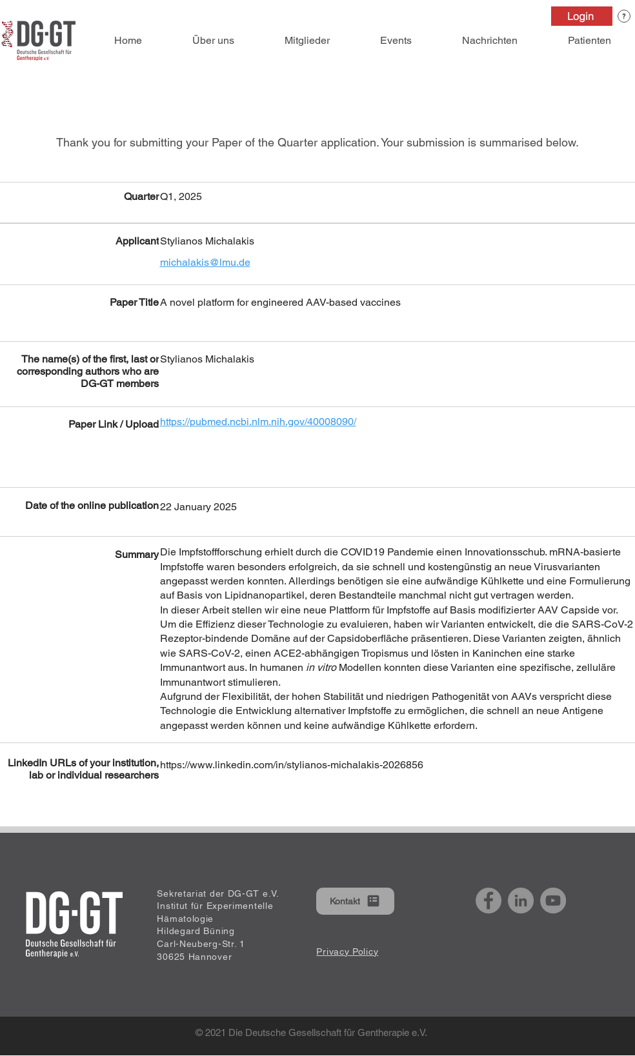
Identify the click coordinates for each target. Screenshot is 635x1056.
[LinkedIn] (521, 900)
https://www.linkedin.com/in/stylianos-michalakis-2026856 (291, 765)
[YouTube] (553, 900)
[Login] (581, 16)
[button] (624, 16)
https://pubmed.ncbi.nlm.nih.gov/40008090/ (258, 421)
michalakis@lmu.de (205, 262)
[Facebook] (488, 900)
